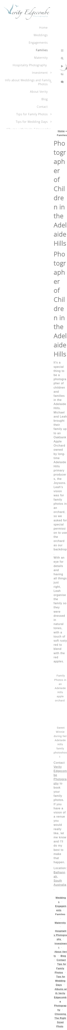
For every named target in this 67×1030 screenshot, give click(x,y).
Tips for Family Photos (32, 114)
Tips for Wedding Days (32, 122)
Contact (42, 107)
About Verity (39, 92)
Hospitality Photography (30, 65)
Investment (40, 73)
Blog (44, 99)
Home (43, 28)
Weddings (41, 35)
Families (42, 50)
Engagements (38, 43)
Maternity (41, 58)
